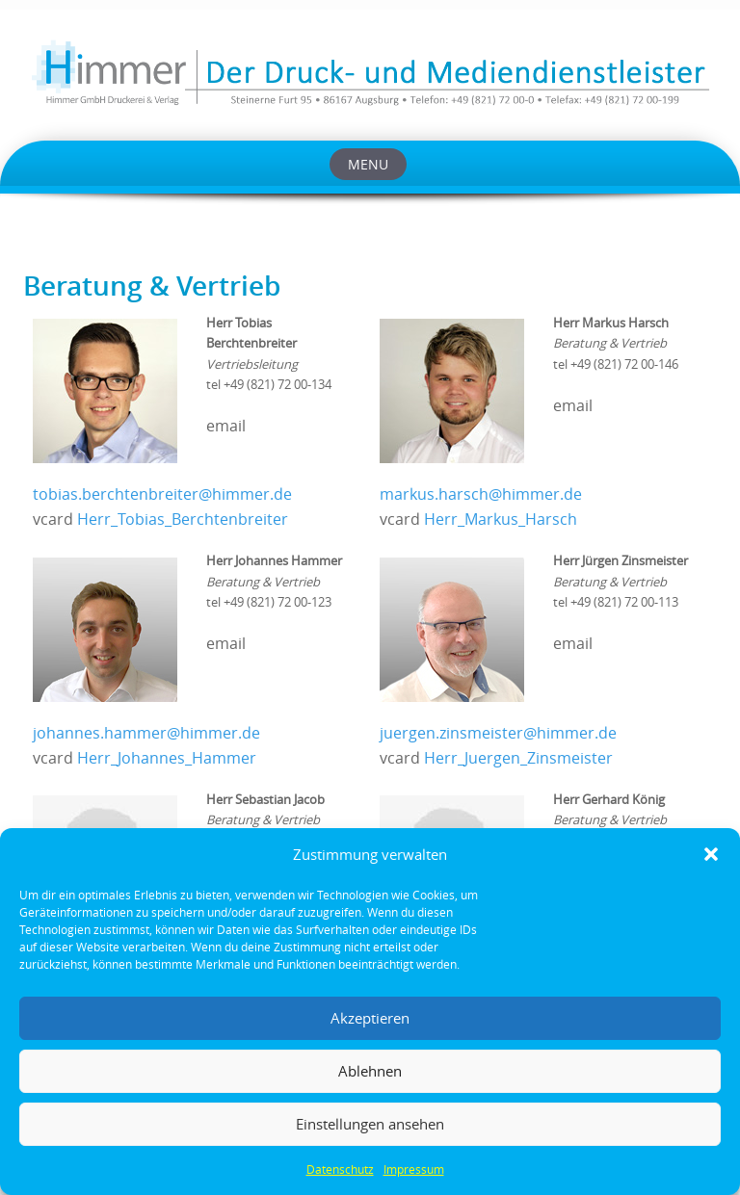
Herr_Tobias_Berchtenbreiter (182, 519)
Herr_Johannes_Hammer (166, 758)
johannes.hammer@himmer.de (146, 733)
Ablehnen (370, 1070)
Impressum (413, 1169)
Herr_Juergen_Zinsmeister (518, 758)
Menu (368, 164)
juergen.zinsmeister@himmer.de (498, 733)
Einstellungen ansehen (370, 1123)
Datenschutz (340, 1169)
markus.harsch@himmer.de (481, 494)
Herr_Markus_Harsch (500, 519)
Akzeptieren (370, 1017)
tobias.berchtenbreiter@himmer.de (162, 494)
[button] (711, 854)
